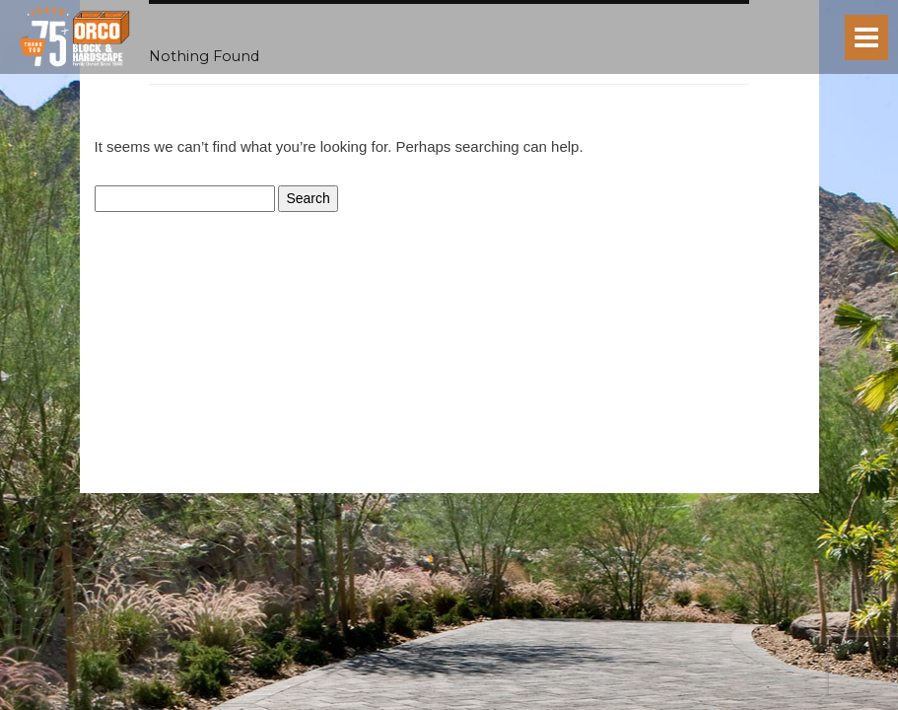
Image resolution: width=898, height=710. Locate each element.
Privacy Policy (404, 485)
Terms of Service (487, 485)
